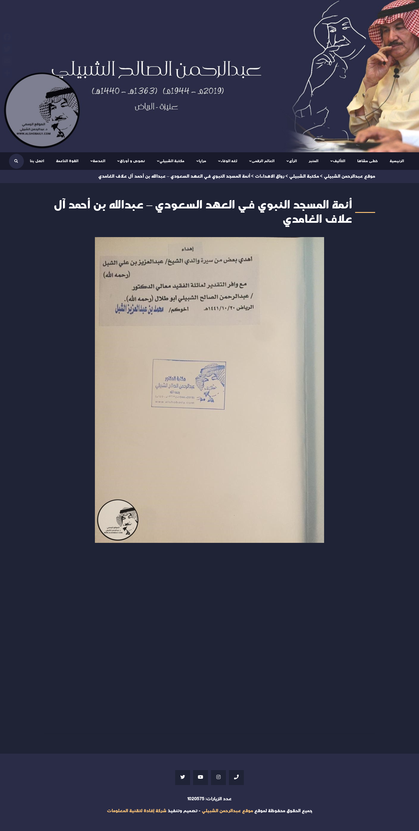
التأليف (339, 161)
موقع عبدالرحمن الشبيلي (227, 811)
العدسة (99, 161)
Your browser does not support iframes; (209, 636)
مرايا (202, 161)
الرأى (293, 161)
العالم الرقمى (263, 161)
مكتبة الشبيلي (171, 161)
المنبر (313, 161)
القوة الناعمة (67, 161)
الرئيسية (397, 161)
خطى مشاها (367, 161)
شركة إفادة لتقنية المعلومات (137, 811)
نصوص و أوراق (132, 161)
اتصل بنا (37, 161)
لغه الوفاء (229, 161)
